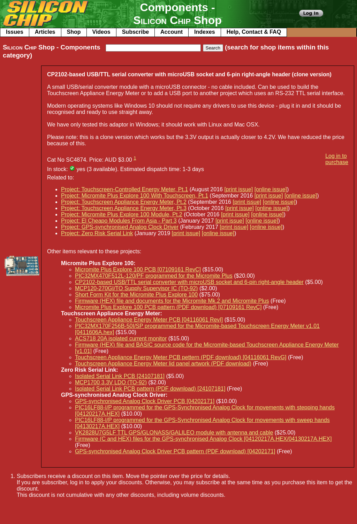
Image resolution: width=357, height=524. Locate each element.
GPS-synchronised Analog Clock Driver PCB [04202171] (144, 401)
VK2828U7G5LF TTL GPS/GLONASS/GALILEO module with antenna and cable (174, 433)
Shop (74, 32)
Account (171, 32)
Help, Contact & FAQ (254, 32)
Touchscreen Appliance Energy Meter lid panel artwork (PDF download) (163, 364)
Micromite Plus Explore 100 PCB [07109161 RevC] (138, 269)
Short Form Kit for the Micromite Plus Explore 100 (136, 295)
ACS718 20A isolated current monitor (121, 338)
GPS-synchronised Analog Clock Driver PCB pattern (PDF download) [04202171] (175, 451)
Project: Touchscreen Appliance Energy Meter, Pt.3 (124, 208)
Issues (14, 32)
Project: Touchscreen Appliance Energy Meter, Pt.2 (124, 202)
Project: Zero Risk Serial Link (97, 233)
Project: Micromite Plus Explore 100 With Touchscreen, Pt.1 (134, 196)
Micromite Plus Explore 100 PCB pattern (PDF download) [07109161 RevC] (168, 307)
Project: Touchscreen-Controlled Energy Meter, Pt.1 (124, 189)
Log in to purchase (336, 159)
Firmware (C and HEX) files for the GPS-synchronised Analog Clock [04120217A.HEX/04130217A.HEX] (203, 439)
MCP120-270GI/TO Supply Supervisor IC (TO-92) (136, 288)
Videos (101, 32)
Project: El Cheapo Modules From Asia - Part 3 (119, 221)
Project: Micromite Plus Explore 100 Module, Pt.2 (121, 214)
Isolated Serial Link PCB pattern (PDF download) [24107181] (150, 389)
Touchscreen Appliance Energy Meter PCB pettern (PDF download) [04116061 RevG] (181, 357)
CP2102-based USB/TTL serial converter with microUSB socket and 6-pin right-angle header (189, 282)
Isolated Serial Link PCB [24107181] (120, 376)
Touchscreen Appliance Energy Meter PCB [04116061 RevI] (149, 320)
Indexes (204, 32)
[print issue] (238, 189)
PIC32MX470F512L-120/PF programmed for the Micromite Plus (154, 276)
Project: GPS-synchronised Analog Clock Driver (119, 227)
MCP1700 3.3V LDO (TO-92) (111, 382)
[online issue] (271, 189)
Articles (45, 32)
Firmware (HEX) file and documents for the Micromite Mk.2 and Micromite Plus (172, 301)
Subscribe (135, 32)
